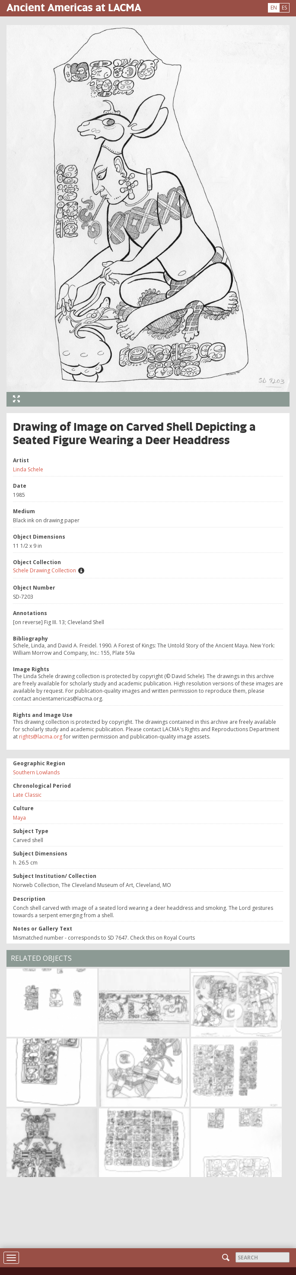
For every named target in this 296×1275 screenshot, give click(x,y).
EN (274, 7)
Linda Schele (28, 469)
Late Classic (27, 794)
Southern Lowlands (36, 772)
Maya (19, 817)
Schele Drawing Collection (44, 570)
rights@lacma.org (40, 736)
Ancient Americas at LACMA (73, 7)
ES (284, 7)
